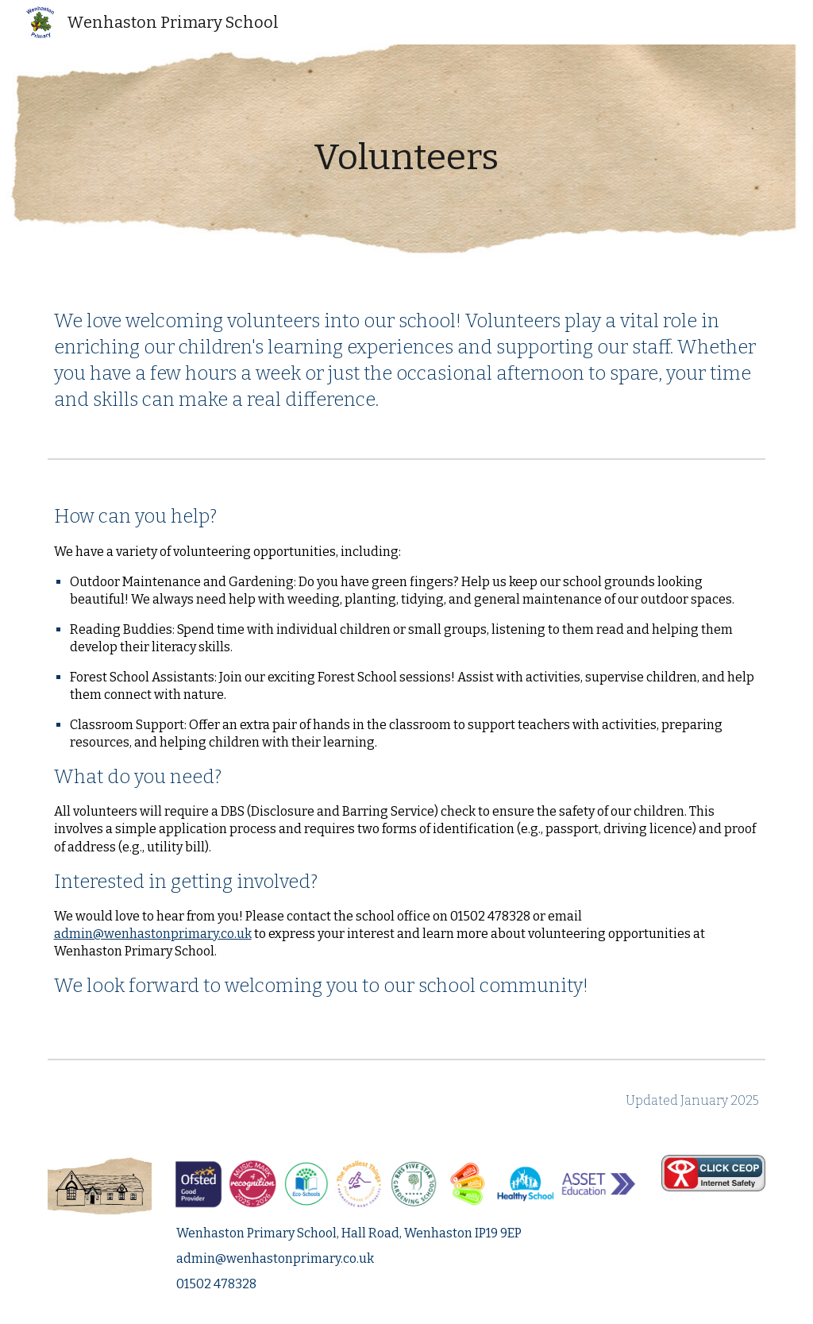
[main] (406, 157)
